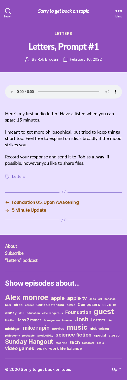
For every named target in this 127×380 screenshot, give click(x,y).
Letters (63, 33)
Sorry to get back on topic (63, 10)
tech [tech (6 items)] (75, 342)
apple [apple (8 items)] (58, 298)
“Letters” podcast (21, 260)
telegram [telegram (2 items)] (88, 343)
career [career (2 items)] (29, 305)
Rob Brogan (48, 59)
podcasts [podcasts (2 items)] (28, 335)
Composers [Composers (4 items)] (89, 304)
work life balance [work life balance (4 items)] (65, 348)
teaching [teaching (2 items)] (61, 343)
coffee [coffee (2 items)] (71, 305)
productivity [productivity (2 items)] (45, 335)
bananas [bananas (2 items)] (109, 299)
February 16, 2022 (86, 59)
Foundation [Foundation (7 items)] (78, 312)
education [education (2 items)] (33, 313)
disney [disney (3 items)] (10, 313)
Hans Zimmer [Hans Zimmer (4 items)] (28, 320)
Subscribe (14, 253)
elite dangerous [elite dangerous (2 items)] (52, 313)
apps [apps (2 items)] (92, 299)
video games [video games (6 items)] (19, 348)
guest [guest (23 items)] (104, 311)
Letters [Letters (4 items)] (98, 320)
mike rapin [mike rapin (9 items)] (36, 327)
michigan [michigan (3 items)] (12, 328)
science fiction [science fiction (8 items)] (73, 334)
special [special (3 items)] (100, 335)
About (11, 246)
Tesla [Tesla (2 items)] (100, 343)
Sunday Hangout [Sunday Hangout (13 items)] (29, 341)
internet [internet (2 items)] (67, 320)
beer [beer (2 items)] (8, 305)
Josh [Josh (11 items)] (81, 319)
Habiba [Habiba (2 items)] (9, 320)
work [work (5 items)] (42, 348)
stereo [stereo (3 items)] (114, 335)
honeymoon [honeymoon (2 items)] (52, 320)
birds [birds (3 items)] (18, 305)
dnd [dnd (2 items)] (21, 313)
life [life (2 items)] (110, 320)
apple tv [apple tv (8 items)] (77, 298)
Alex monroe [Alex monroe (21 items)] (26, 297)
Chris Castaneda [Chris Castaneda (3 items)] (50, 305)
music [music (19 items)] (77, 327)
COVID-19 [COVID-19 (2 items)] (109, 305)
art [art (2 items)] (100, 299)
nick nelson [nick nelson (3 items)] (99, 328)
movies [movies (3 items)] (58, 328)
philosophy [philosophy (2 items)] (12, 335)
